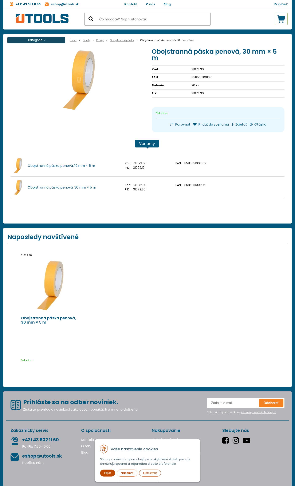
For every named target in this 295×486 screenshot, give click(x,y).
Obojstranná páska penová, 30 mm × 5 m (62, 187)
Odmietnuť (150, 473)
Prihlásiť (281, 4)
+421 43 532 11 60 (28, 4)
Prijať (107, 473)
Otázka (258, 124)
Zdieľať (239, 124)
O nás (150, 4)
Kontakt (131, 4)
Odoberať (271, 403)
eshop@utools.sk (65, 4)
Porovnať (180, 124)
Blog (167, 4)
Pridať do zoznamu (211, 124)
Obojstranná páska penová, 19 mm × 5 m (61, 165)
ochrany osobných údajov (258, 412)
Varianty (147, 143)
